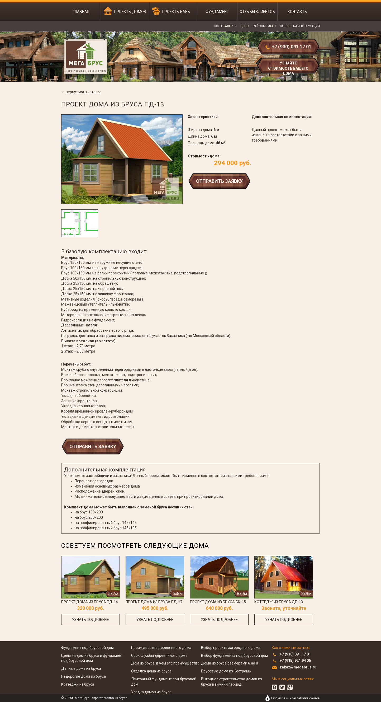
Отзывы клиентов (257, 12)
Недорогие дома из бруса (83, 676)
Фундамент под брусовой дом (87, 647)
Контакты (297, 12)
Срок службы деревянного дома (159, 655)
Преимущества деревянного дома (161, 647)
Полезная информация (300, 26)
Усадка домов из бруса (151, 692)
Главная (81, 12)
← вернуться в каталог (81, 92)
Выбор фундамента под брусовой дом (234, 655)
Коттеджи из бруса (77, 684)
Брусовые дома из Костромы (226, 671)
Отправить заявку (219, 181)
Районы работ (264, 26)
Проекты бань (176, 12)
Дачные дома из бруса (81, 668)
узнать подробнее (90, 619)
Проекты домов (130, 12)
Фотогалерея (225, 26)
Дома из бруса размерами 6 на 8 (229, 663)
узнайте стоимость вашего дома (288, 67)
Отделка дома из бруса (151, 671)
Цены (244, 26)
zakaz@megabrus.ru (298, 667)
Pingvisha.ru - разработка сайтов (295, 698)
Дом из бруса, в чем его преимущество (165, 663)
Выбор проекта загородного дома (230, 647)
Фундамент (217, 12)
